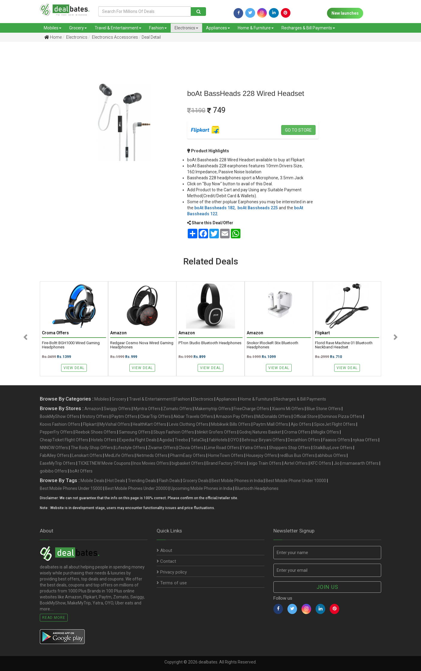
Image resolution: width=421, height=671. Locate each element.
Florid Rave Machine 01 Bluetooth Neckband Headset (343, 345)
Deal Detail (151, 37)
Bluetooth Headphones (256, 488)
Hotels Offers (103, 439)
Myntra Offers (147, 408)
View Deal (73, 368)
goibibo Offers (53, 471)
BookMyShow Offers (59, 416)
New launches (345, 13)
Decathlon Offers (304, 439)
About (164, 550)
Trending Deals (142, 480)
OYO (234, 439)
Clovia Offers (190, 447)
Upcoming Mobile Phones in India (201, 488)
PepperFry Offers (56, 432)
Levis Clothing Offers (188, 424)
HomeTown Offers (225, 455)
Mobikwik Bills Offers (231, 424)
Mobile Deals (93, 480)
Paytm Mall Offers (270, 424)
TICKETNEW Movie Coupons (104, 463)
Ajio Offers (301, 424)
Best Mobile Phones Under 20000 (136, 488)
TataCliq (198, 439)
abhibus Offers (331, 455)
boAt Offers (81, 471)
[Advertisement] (30, 141)
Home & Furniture (256, 27)
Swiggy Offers (117, 408)
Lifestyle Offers (130, 447)
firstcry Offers (95, 416)
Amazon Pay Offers (235, 416)
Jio (337, 463)
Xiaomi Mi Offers (288, 408)
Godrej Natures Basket (260, 432)
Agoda (165, 439)
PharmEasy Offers (187, 455)
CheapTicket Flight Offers (64, 439)
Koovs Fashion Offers (60, 424)
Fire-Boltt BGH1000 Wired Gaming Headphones (71, 345)
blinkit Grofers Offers (217, 432)
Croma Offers (297, 432)
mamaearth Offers (360, 463)
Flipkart (90, 424)
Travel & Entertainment (118, 27)
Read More (53, 618)
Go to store (298, 130)
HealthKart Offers (149, 424)
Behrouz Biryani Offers (263, 439)
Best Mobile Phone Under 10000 (296, 480)
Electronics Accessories (114, 37)
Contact (166, 561)
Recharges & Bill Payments (308, 27)
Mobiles (52, 27)
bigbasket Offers (188, 463)
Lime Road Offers (223, 447)
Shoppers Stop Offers (290, 447)
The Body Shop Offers (92, 447)
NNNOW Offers (54, 447)
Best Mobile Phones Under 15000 (71, 488)
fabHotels (218, 439)
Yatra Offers (254, 447)
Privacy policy (172, 572)
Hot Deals (116, 480)
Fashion (158, 27)
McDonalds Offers (273, 416)
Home (53, 37)
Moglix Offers (326, 432)
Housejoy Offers (261, 455)
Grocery (78, 27)
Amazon (92, 408)
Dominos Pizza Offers (341, 416)
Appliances (218, 27)
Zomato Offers (177, 408)
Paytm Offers (124, 416)
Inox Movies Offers (151, 463)
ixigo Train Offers (265, 463)
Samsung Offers (135, 432)
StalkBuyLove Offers (332, 447)
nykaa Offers (365, 439)
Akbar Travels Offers (193, 416)
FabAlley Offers (54, 455)
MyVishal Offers (114, 424)
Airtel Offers (296, 463)
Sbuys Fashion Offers (173, 432)
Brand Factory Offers (226, 463)
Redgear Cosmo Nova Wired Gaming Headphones (141, 345)
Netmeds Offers (152, 455)
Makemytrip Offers (213, 408)
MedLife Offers (119, 455)
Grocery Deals (196, 480)
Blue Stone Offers (324, 408)
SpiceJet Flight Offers (334, 424)
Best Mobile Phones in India (237, 480)
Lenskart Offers (87, 455)
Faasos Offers (336, 439)
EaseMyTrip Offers (57, 463)
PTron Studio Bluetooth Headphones (209, 343)
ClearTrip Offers (155, 416)
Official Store (305, 416)
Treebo (181, 439)
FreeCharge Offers (251, 408)
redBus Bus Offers (297, 455)
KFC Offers (321, 463)
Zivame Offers (162, 447)
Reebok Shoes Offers (95, 432)
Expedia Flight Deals (138, 439)
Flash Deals (169, 480)
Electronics (186, 27)
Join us (327, 587)
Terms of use (172, 583)
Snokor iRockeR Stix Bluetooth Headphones (272, 345)
